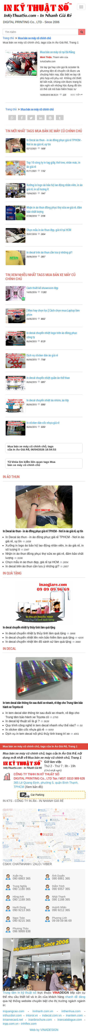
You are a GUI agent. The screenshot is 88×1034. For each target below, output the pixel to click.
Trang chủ (8, 38)
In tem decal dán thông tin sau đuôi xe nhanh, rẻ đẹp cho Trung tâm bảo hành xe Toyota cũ (43, 705)
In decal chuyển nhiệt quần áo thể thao (48, 378)
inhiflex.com (28, 1023)
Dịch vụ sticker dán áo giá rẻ (42, 355)
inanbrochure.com (40, 1019)
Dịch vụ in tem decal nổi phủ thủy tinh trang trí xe (37, 733)
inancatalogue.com (70, 1019)
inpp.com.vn (10, 1023)
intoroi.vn (32, 1015)
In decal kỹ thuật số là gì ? (23, 721)
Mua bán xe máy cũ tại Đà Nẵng (57, 52)
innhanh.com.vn (42, 1011)
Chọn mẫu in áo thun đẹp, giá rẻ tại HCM (48, 230)
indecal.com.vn (52, 1015)
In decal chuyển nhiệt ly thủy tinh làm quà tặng (29, 627)
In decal (9, 648)
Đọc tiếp (77, 95)
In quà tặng (12, 573)
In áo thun (11, 476)
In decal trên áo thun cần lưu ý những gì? (49, 252)
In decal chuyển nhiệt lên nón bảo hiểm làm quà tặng (40, 637)
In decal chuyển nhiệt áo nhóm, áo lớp (47, 400)
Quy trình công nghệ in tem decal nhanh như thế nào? (40, 725)
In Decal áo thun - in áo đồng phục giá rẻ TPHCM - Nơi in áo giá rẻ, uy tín (43, 531)
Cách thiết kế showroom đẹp (42, 288)
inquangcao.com (13, 1011)
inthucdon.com (12, 1015)
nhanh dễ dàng (75, 996)
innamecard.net (13, 1019)
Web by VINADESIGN (44, 1029)
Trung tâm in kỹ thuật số (19, 992)
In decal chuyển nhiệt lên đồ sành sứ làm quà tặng (38, 641)
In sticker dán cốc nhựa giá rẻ (42, 423)
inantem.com (74, 1015)
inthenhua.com (71, 1011)
